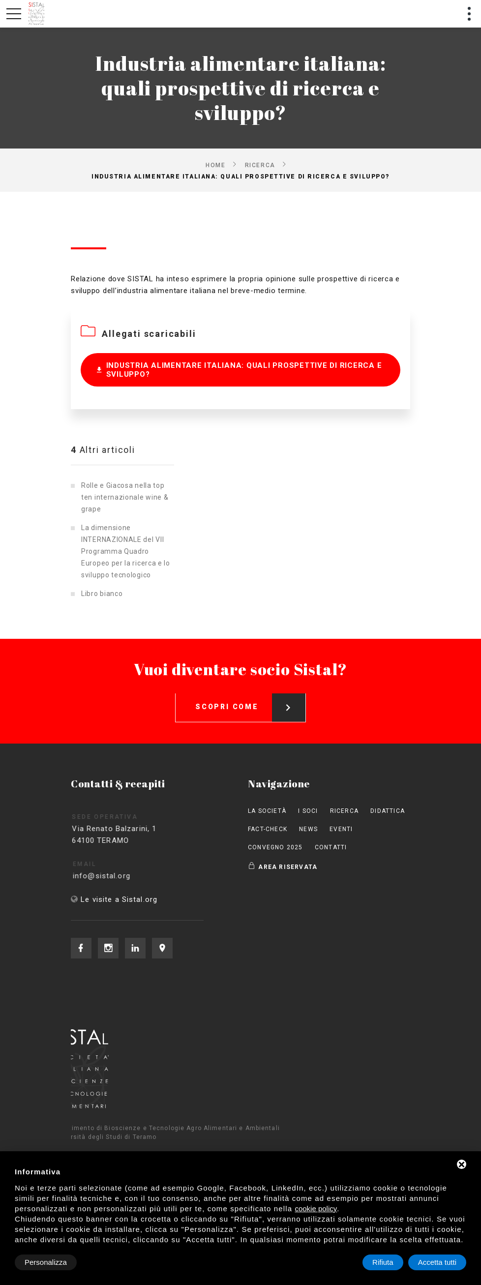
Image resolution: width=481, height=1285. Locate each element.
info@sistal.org (111, 875)
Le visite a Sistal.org (119, 899)
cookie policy (316, 1208)
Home (215, 164)
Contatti (331, 847)
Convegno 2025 (275, 847)
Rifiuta (382, 1262)
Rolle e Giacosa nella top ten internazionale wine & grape (125, 497)
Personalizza (46, 1262)
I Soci (308, 810)
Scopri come (250, 699)
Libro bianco (101, 594)
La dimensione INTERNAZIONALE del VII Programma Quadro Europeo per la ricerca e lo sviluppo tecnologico (125, 551)
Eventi (341, 829)
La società (267, 810)
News (308, 829)
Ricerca (260, 164)
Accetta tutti (437, 1262)
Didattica (387, 810)
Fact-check (267, 829)
